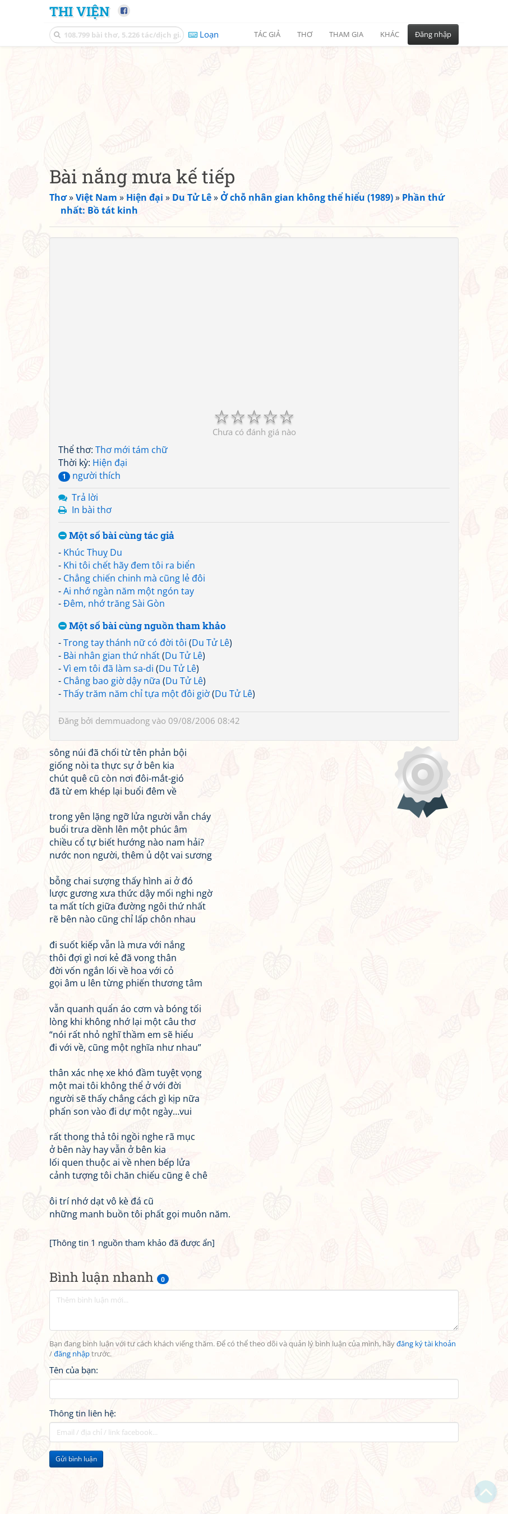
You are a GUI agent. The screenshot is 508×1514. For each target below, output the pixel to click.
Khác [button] (389, 34)
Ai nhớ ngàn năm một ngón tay (128, 661)
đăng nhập (72, 1424)
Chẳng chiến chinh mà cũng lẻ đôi (134, 648)
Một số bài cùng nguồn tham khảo (142, 696)
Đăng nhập (433, 34)
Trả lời (85, 567)
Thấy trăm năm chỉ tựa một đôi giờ (136, 764)
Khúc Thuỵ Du (92, 622)
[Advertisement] (254, 131)
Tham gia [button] (346, 34)
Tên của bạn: (73, 1440)
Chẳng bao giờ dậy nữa (111, 751)
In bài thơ (92, 580)
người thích (89, 545)
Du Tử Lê (210, 713)
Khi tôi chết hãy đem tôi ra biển (129, 635)
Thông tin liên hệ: (82, 1483)
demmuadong (122, 791)
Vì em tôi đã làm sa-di (108, 738)
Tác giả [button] (267, 34)
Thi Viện (79, 11)
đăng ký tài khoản (426, 1414)
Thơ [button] (304, 34)
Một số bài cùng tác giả (116, 606)
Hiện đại (110, 533)
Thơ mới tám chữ (131, 520)
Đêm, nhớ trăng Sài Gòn (114, 674)
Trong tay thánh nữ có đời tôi (125, 713)
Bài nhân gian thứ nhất (111, 725)
